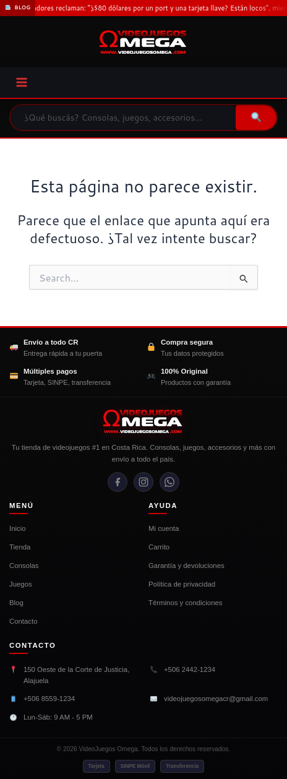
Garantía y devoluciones (186, 565)
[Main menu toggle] (21, 82)
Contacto (23, 621)
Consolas (23, 565)
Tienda (19, 547)
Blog (16, 602)
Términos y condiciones (185, 602)
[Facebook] (117, 482)
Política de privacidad (181, 584)
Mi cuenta (163, 528)
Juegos (20, 584)
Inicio (17, 528)
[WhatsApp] (169, 482)
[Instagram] (143, 482)
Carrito (158, 547)
